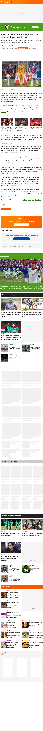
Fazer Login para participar (21, 238)
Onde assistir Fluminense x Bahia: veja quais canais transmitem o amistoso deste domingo (36, 348)
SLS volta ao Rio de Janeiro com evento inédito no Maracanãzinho (35, 569)
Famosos (9, 630)
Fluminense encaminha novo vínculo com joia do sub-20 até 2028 (32, 314)
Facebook (38, 200)
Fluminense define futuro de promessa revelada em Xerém (15, 357)
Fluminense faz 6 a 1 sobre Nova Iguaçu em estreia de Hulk (32, 534)
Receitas (31, 640)
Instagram (31, 200)
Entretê (8, 590)
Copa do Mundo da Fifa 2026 (6, 284)
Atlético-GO (26, 137)
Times (35, 27)
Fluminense (16, 27)
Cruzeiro (3, 112)
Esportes (21, 213)
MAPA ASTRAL (23, 1)
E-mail (37, 1)
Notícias (9, 610)
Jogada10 (14, 213)
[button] (21, 224)
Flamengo (28, 135)
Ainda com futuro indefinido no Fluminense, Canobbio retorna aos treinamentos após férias (15, 348)
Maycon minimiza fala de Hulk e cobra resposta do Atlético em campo (11, 314)
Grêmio (3, 137)
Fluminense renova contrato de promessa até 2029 (11, 534)
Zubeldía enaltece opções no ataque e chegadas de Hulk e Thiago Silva (9, 558)
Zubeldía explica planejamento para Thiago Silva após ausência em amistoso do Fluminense (11, 337)
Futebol (27, 213)
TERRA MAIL (30, 1)
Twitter (25, 200)
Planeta (9, 620)
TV (7, 600)
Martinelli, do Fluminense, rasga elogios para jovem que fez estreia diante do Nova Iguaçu (14, 578)
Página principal (8, 2)
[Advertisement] (32, 358)
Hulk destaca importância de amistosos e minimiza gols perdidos (14, 569)
